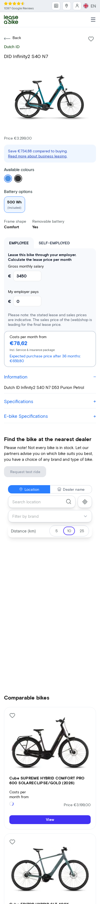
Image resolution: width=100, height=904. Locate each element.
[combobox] (41, 482)
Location (29, 470)
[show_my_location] (85, 482)
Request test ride (20, 455)
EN (93, 4)
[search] (69, 482)
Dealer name (71, 470)
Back (12, 29)
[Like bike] (91, 29)
